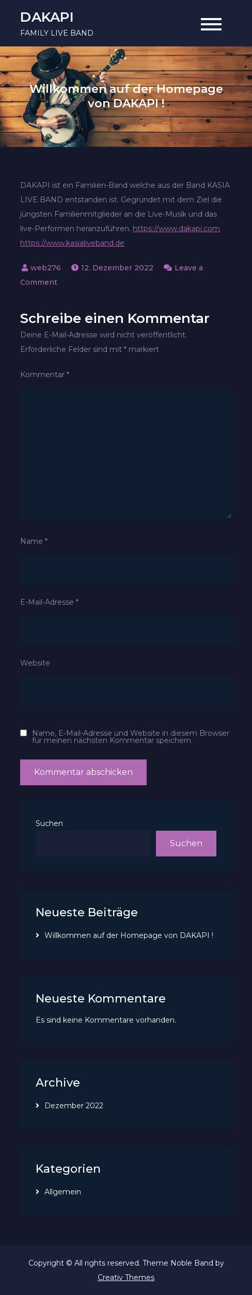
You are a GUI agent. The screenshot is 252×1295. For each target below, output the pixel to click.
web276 (45, 267)
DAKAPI (47, 17)
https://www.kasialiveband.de (72, 243)
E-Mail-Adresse (49, 602)
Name (34, 541)
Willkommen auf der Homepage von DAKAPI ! (128, 935)
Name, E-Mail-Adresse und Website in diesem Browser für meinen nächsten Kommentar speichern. (130, 737)
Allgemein (62, 1191)
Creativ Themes (126, 1277)
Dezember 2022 (73, 1105)
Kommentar (44, 374)
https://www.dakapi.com (176, 228)
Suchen (49, 823)
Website (35, 663)
